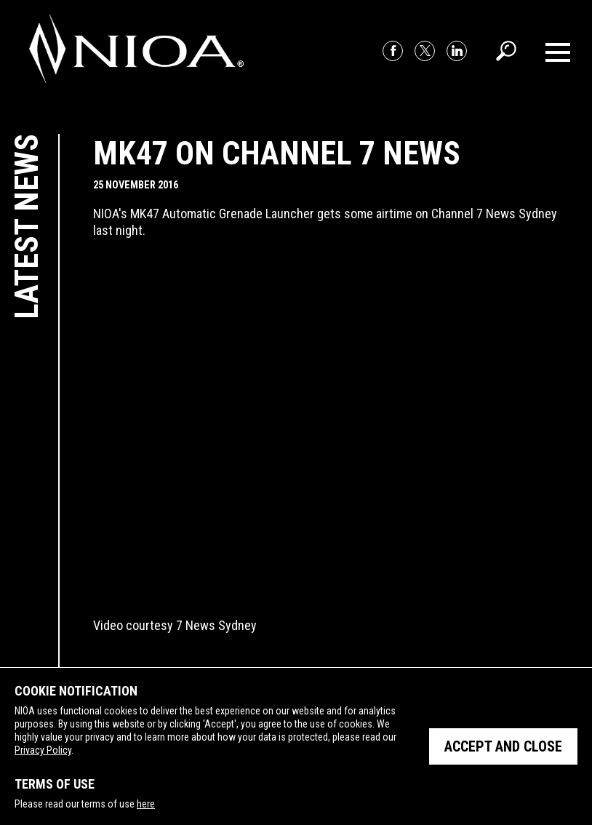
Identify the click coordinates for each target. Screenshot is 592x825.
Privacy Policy (43, 750)
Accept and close (503, 746)
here (146, 804)
